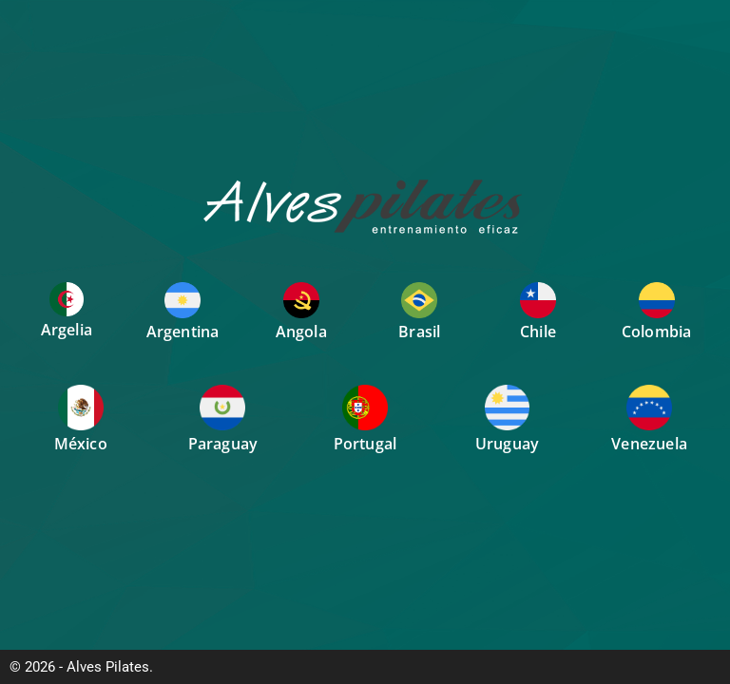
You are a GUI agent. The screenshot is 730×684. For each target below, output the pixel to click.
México (80, 443)
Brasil (419, 331)
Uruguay (507, 443)
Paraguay (223, 443)
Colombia (657, 331)
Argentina (183, 331)
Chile (538, 331)
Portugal (365, 443)
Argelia (66, 329)
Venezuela (649, 443)
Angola (301, 331)
